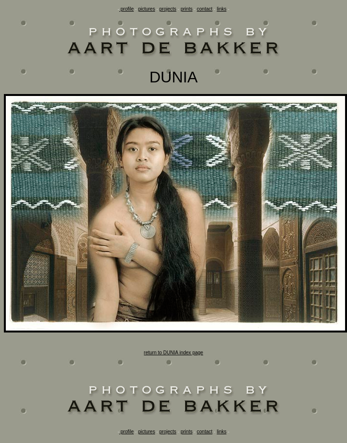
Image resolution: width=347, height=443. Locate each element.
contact (204, 9)
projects (167, 9)
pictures (146, 9)
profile (126, 9)
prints (186, 9)
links (221, 9)
